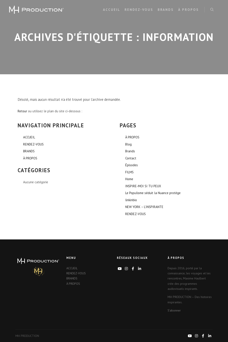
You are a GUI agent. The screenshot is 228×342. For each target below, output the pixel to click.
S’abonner (174, 310)
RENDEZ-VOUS (33, 144)
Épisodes (131, 165)
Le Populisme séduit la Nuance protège (153, 193)
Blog (128, 144)
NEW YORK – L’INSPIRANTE (144, 207)
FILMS (129, 172)
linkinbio (131, 200)
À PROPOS (30, 158)
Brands (130, 151)
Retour (22, 111)
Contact (130, 158)
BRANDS (29, 151)
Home (129, 179)
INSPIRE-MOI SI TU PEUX (143, 186)
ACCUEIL (29, 137)
